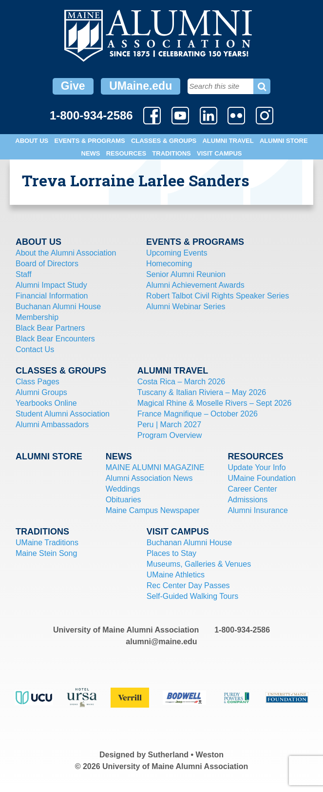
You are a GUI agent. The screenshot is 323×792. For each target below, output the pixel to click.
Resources (126, 153)
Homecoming (169, 263)
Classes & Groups (163, 140)
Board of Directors (47, 263)
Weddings (123, 489)
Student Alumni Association (63, 414)
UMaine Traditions (47, 542)
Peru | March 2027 (169, 424)
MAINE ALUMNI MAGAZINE (155, 467)
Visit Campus (219, 153)
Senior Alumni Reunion (186, 274)
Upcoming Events (176, 253)
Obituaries (123, 499)
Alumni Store (284, 140)
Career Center (252, 489)
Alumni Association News (149, 478)
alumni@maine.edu (161, 641)
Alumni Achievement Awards (195, 285)
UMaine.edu (140, 85)
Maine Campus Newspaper (153, 510)
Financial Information (52, 296)
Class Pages (37, 381)
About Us (31, 140)
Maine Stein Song (46, 553)
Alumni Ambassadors (52, 424)
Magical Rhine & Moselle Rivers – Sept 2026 (214, 403)
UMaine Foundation (262, 478)
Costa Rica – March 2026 (181, 381)
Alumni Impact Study (51, 285)
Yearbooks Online (46, 403)
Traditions (171, 153)
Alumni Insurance (258, 510)
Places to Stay (171, 553)
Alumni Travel (227, 140)
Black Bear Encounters (55, 339)
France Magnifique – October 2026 (197, 414)
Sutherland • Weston (186, 755)
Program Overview (169, 435)
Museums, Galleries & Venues (199, 564)
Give (73, 85)
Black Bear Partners (50, 328)
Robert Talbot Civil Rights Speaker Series (217, 296)
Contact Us (35, 349)
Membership (37, 317)
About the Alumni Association (66, 253)
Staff (24, 274)
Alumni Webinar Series (185, 306)
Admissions (247, 499)
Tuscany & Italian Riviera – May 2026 (201, 392)
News (90, 153)
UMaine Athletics (176, 575)
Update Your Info (256, 467)
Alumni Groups (41, 392)
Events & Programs (89, 140)
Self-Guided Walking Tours (193, 596)
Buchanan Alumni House (58, 306)
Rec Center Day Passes (188, 585)
